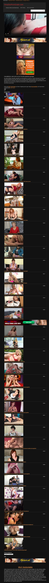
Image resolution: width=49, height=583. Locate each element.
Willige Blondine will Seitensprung (11, 245)
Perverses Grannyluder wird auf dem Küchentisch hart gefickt (16, 412)
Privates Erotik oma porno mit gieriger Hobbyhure (14, 424)
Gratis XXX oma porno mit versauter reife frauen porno (15, 194)
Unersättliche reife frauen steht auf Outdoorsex (13, 206)
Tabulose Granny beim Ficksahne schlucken (13, 169)
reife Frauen (13, 87)
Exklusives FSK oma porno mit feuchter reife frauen (14, 361)
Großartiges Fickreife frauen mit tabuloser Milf (13, 336)
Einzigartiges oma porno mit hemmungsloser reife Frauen (15, 283)
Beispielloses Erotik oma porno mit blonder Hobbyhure (15, 485)
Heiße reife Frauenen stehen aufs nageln (12, 373)
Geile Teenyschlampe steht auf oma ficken (12, 436)
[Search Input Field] (37, 11)
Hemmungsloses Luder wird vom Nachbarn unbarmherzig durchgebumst (18, 524)
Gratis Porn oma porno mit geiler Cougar (12, 105)
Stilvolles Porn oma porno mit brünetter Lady (13, 400)
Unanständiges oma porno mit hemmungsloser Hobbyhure (15, 129)
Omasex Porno (26, 0)
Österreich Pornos (11, 0)
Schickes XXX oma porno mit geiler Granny (12, 348)
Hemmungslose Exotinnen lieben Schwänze (13, 499)
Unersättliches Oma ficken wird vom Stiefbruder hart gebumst (16, 511)
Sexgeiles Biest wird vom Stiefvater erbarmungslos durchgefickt (17, 473)
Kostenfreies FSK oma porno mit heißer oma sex (14, 306)
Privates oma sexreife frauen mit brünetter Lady (13, 257)
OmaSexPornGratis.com (13, 5)
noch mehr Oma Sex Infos (9, 83)
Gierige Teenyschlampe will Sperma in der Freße (13, 117)
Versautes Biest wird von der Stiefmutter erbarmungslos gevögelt (17, 536)
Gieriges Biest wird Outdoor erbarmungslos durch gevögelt (16, 271)
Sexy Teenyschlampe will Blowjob (11, 233)
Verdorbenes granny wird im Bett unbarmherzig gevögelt (15, 550)
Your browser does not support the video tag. (25, 25)
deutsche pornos (19, 0)
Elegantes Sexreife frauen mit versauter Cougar (13, 156)
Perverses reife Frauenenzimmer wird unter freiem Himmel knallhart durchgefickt (20, 448)
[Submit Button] (44, 11)
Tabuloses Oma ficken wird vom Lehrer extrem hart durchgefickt (17, 387)
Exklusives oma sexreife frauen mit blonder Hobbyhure (15, 461)
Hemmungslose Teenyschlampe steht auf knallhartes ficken (16, 220)
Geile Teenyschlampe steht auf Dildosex (12, 295)
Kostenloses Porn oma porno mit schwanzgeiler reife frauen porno (17, 181)
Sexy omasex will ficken (9, 142)
